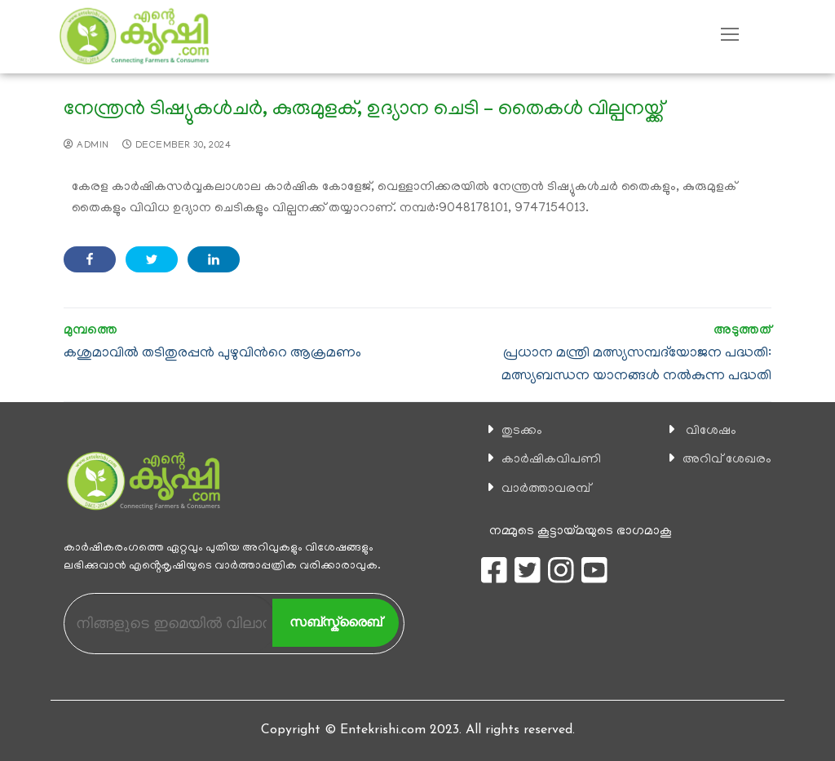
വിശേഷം (711, 431)
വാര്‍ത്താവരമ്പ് (545, 489)
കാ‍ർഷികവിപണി (551, 460)
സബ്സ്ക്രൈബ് (335, 622)
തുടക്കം (521, 431)
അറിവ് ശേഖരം (727, 460)
